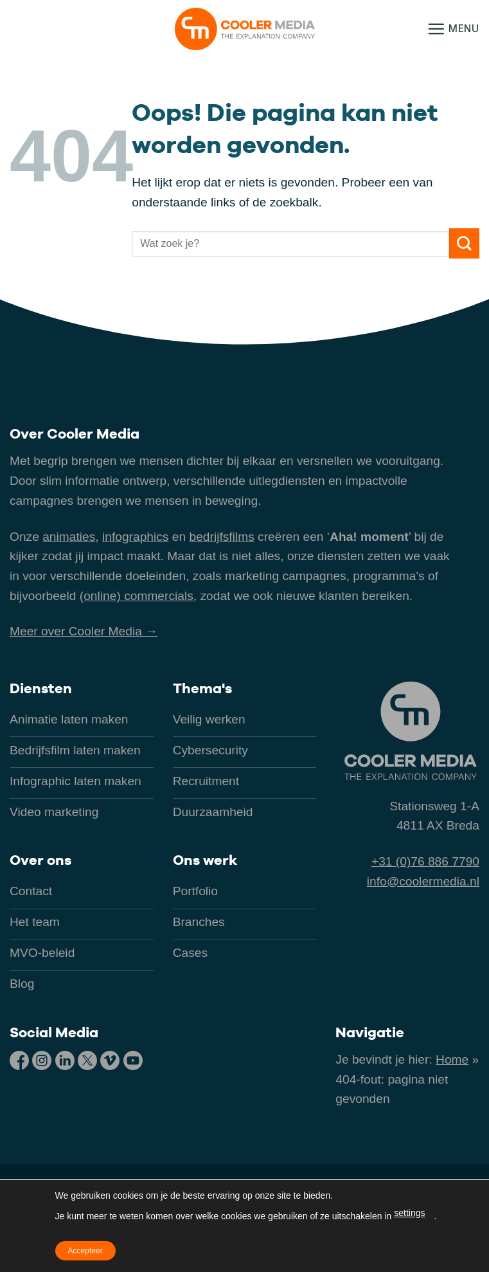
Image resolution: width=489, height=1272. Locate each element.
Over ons (40, 859)
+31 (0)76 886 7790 (425, 861)
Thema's (202, 688)
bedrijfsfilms (221, 536)
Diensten (41, 688)
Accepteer (85, 1250)
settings (409, 1213)
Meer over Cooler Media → (83, 631)
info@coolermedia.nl (423, 881)
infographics (135, 536)
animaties (68, 536)
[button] (453, 28)
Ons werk (205, 859)
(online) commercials (136, 596)
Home (452, 1059)
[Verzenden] (464, 243)
